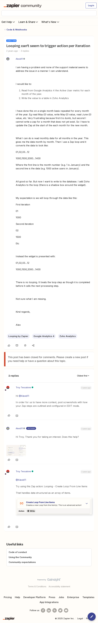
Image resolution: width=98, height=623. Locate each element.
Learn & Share (28, 22)
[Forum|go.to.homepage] (23, 5)
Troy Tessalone (23, 387)
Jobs (61, 597)
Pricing (8, 597)
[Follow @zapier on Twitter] (60, 610)
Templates (88, 597)
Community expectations (22, 562)
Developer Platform (34, 597)
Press (52, 597)
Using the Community (20, 557)
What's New (50, 22)
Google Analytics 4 (43, 336)
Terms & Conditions (37, 586)
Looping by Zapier (18, 336)
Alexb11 (19, 58)
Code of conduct (18, 552)
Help (17, 597)
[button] (91, 5)
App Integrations (49, 602)
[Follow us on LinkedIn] (49, 610)
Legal (80, 618)
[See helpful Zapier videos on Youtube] (66, 610)
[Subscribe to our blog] (54, 610)
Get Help (8, 22)
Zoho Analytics (67, 336)
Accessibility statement (59, 586)
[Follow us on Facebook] (43, 610)
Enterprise (73, 597)
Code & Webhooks (16, 29)
